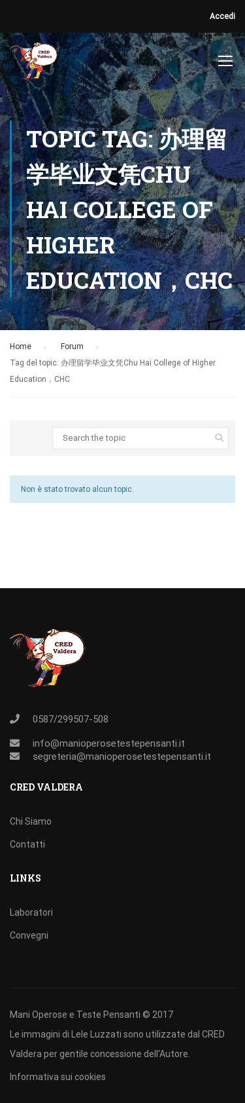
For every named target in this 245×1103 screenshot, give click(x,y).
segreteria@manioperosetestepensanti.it (122, 756)
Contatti (27, 844)
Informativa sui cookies (58, 1077)
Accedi (222, 16)
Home (20, 346)
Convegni (29, 935)
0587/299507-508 (70, 719)
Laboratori (31, 912)
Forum (72, 346)
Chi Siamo (31, 821)
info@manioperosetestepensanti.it (109, 743)
